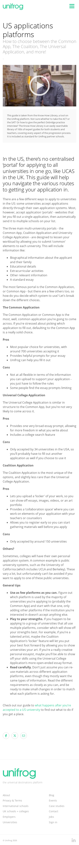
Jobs (51, 816)
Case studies (56, 806)
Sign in (53, 822)
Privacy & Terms (12, 800)
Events (53, 800)
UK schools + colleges (16, 811)
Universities (10, 822)
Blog (51, 795)
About (6, 795)
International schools (15, 806)
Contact (53, 811)
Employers (9, 816)
